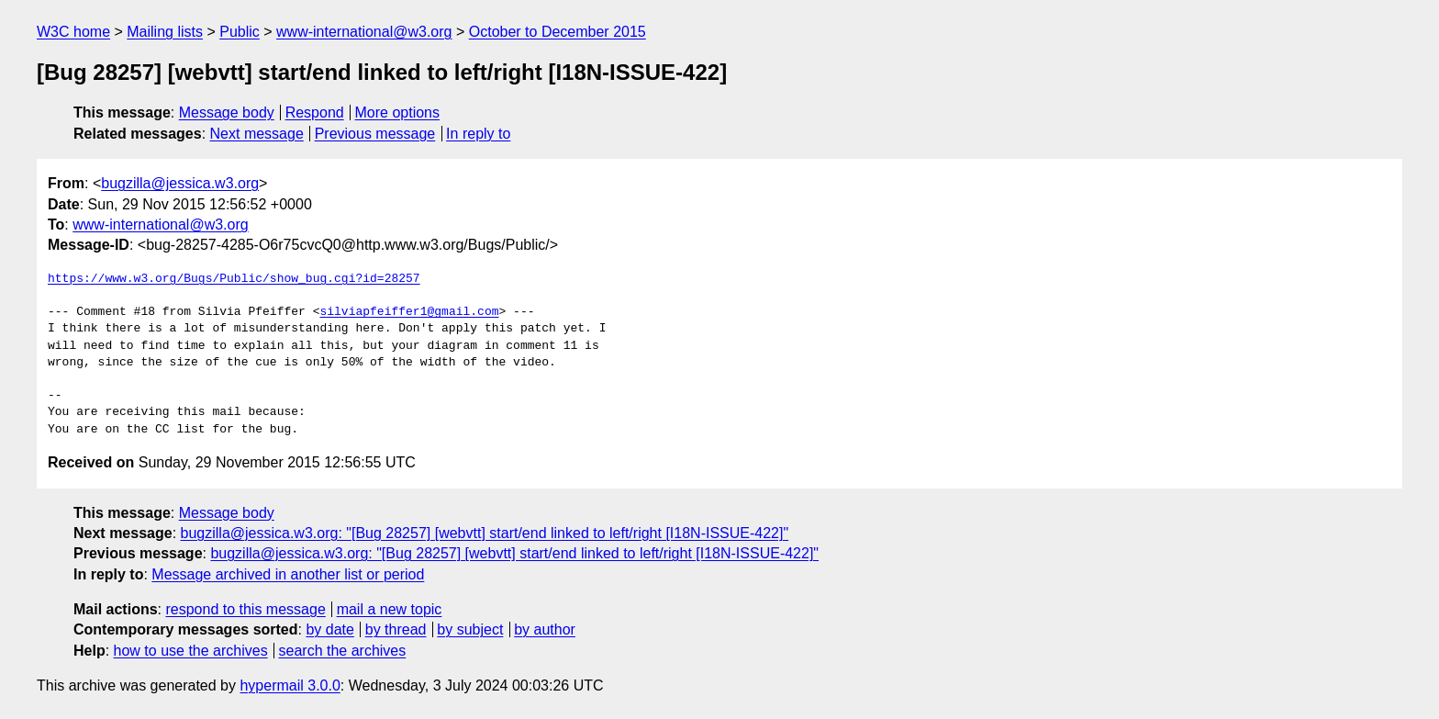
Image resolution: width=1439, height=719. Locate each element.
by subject (470, 629)
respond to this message (245, 609)
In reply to (478, 133)
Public (239, 31)
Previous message (375, 133)
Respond (314, 112)
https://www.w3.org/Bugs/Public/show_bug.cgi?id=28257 (234, 279)
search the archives (343, 650)
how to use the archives (191, 650)
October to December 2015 (557, 31)
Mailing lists (165, 31)
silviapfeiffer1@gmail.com (408, 312)
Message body (226, 112)
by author (544, 629)
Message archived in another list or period (287, 574)
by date (329, 629)
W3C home (73, 31)
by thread (396, 629)
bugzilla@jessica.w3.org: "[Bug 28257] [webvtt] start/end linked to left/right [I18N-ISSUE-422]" (485, 533)
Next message (257, 133)
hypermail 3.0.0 (290, 685)
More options (398, 112)
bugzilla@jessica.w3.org (180, 183)
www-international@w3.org (364, 31)
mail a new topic (389, 609)
